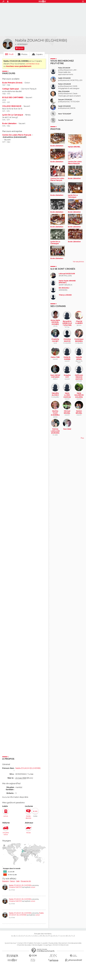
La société (45, 943)
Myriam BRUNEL (74, 147)
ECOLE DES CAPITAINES (12, 97)
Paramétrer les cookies (24, 945)
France (12, 881)
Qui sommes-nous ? (11, 943)
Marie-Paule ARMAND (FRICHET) (67, 282)
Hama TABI (55, 357)
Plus (82, 438)
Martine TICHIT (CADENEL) (55, 413)
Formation (37, 943)
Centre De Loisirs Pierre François (17, 135)
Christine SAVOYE (15, 887)
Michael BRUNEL (67, 412)
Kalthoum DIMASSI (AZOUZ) (79, 377)
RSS (25, 943)
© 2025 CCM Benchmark (61, 945)
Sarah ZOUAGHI (64, 106)
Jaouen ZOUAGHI (65, 100)
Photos (24, 54)
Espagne (5, 881)
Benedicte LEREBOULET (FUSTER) (67, 323)
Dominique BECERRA (79, 340)
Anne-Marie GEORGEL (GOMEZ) (55, 322)
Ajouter (20, 48)
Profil (11, 54)
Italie (17, 881)
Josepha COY (67, 376)
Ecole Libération (9, 123)
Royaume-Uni (26, 881)
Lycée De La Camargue (12, 115)
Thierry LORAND (65, 295)
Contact (20, 943)
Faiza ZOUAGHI (64, 68)
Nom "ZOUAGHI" (64, 114)
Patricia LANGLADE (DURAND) (55, 431)
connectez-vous (32, 64)
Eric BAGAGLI (64, 288)
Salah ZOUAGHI (64, 78)
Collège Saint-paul (10, 89)
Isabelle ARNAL (79, 358)
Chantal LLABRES (79, 322)
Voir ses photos (78, 262)
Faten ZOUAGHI (64, 84)
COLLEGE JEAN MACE (11, 106)
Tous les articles (53, 943)
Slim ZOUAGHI (63, 91)
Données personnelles (74, 943)
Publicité (30, 943)
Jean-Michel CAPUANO (55, 376)
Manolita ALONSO (55, 394)
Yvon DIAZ (67, 429)
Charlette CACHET (55, 340)
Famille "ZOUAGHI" (65, 120)
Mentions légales (37, 945)
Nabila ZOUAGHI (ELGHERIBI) (20, 885)
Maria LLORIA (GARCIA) (67, 395)
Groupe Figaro (47, 945)
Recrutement (63, 943)
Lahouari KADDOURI (67, 274)
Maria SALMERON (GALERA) (79, 395)
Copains (39, 54)
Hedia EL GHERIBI (67, 358)
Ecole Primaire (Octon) (12, 83)
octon (33, 887)
